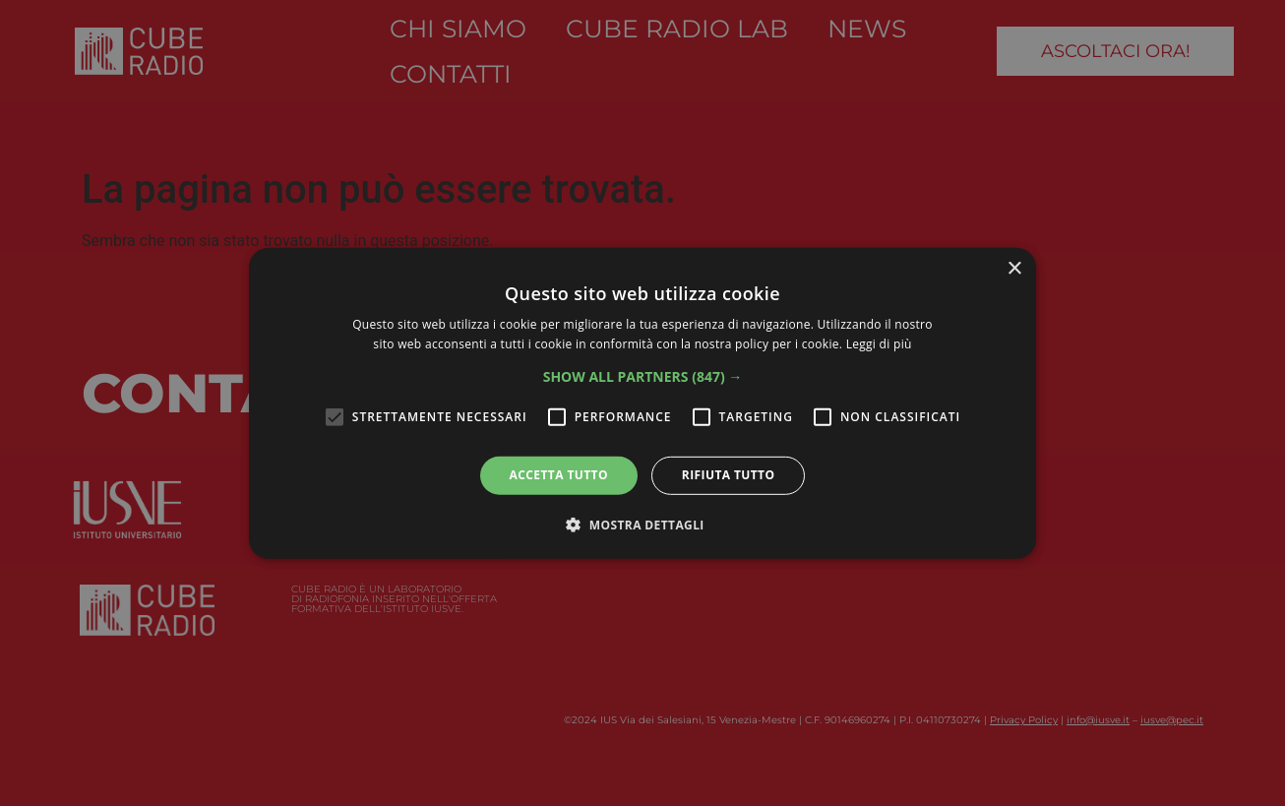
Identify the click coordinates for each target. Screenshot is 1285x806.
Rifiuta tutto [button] (728, 474)
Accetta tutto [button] (559, 474)
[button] (643, 377)
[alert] (642, 403)
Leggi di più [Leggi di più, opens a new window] (879, 344)
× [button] (1014, 268)
